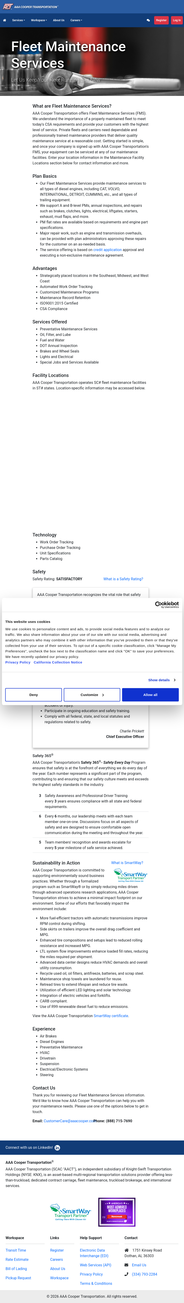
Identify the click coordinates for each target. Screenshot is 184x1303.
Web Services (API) (95, 1265)
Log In (177, 20)
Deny (33, 694)
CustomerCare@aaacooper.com (70, 1121)
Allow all (150, 694)
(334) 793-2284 (144, 1274)
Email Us (139, 1265)
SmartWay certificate (111, 1016)
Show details (159, 680)
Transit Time (16, 1250)
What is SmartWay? (127, 863)
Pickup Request (18, 1278)
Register (161, 20)
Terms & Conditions (96, 1283)
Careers (75, 20)
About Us (58, 20)
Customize (92, 694)
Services (17, 20)
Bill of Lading (16, 1269)
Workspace (38, 20)
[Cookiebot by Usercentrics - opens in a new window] (158, 604)
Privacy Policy (18, 662)
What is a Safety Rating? (123, 579)
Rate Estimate (17, 1259)
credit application (107, 250)
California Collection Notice (60, 662)
